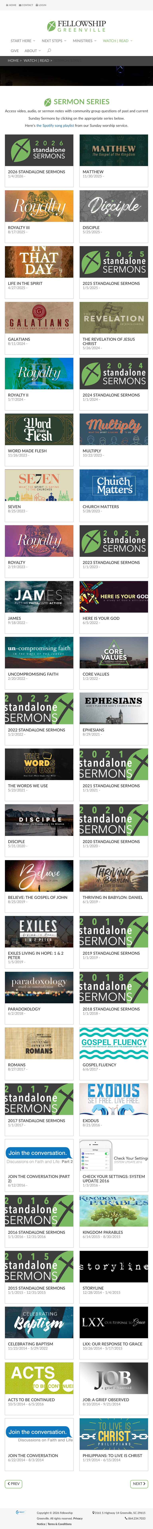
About (33, 51)
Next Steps (54, 41)
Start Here (23, 41)
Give (15, 51)
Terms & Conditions (60, 1524)
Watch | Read (118, 41)
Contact (26, 5)
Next (139, 1484)
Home (11, 5)
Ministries (85, 41)
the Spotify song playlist (54, 126)
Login (41, 5)
